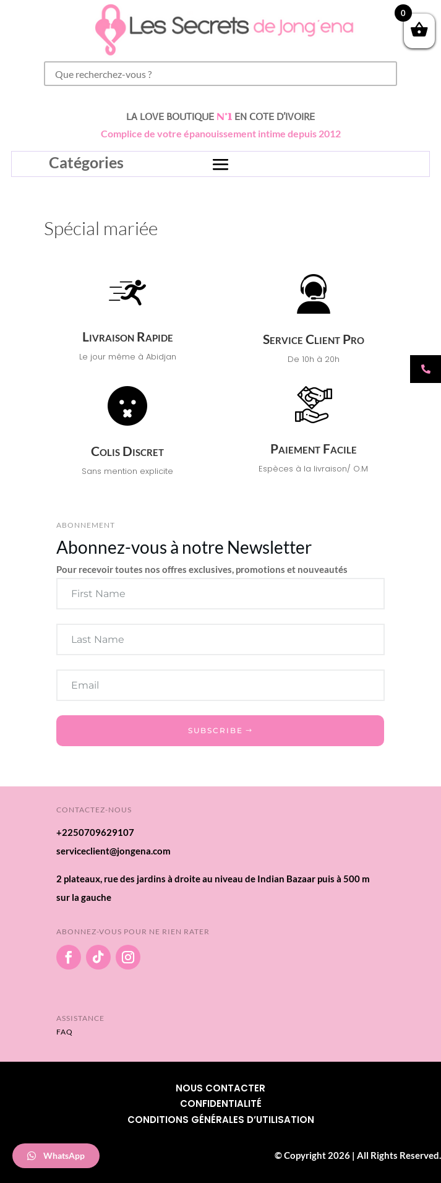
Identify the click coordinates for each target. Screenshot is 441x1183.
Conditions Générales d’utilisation (220, 1119)
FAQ (64, 1031)
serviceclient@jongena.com (113, 850)
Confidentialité (221, 1103)
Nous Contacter (220, 1088)
